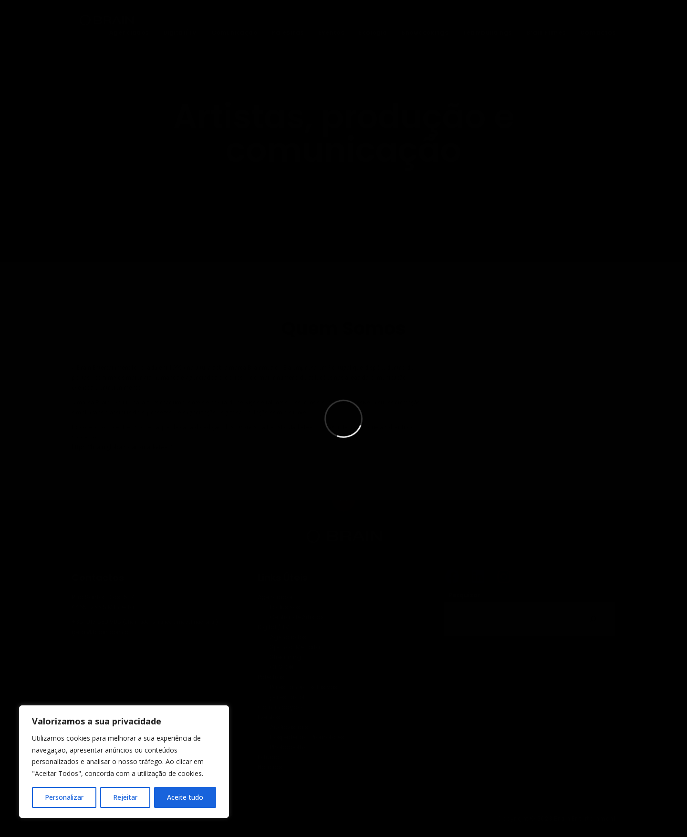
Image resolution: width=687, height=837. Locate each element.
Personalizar (64, 797)
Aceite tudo (185, 797)
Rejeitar (125, 797)
